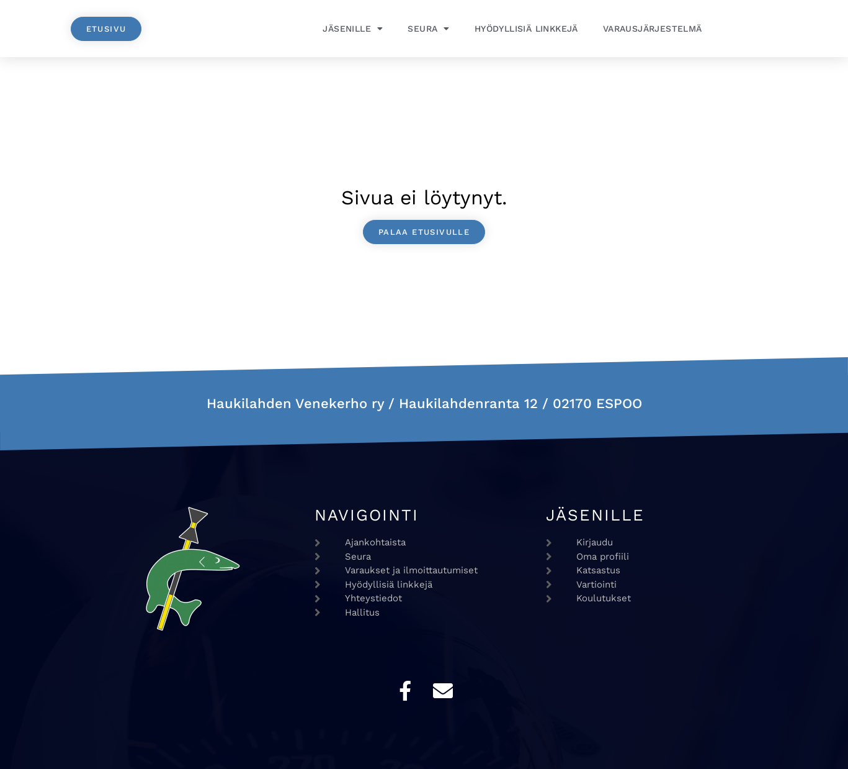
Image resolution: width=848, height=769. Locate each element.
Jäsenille (353, 28)
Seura (428, 28)
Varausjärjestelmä (652, 29)
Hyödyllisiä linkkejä (526, 29)
